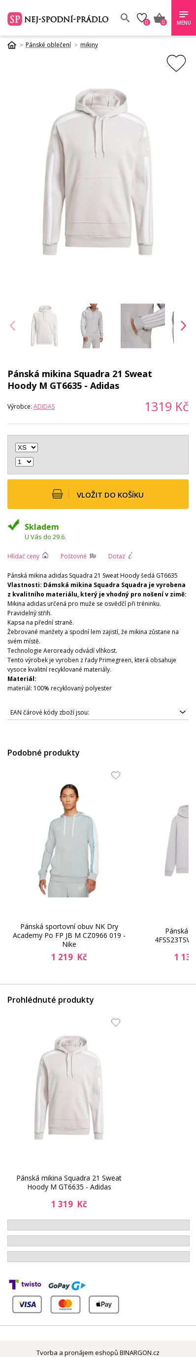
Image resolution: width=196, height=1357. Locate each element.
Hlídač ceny (23, 556)
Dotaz (116, 556)
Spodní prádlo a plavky (59, 18)
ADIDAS (44, 406)
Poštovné (74, 556)
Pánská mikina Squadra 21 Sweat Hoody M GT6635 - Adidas (69, 1182)
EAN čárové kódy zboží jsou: (49, 712)
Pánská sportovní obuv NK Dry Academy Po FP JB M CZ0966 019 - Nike (69, 935)
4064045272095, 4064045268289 (98, 712)
